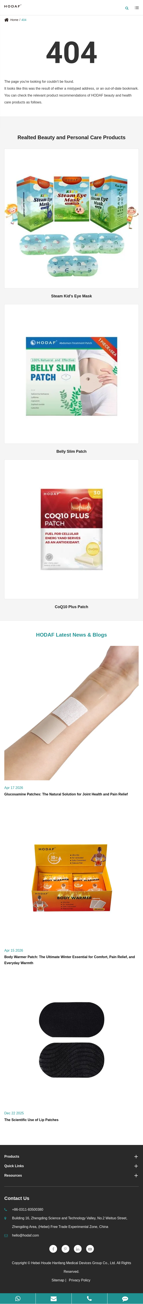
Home (14, 20)
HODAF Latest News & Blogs (71, 635)
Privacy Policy (79, 1280)
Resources (71, 1175)
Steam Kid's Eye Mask (71, 296)
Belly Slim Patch (71, 451)
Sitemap (58, 1280)
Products (71, 1156)
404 (23, 20)
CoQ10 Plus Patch (71, 607)
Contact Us (16, 1198)
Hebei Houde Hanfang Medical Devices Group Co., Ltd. (73, 1263)
